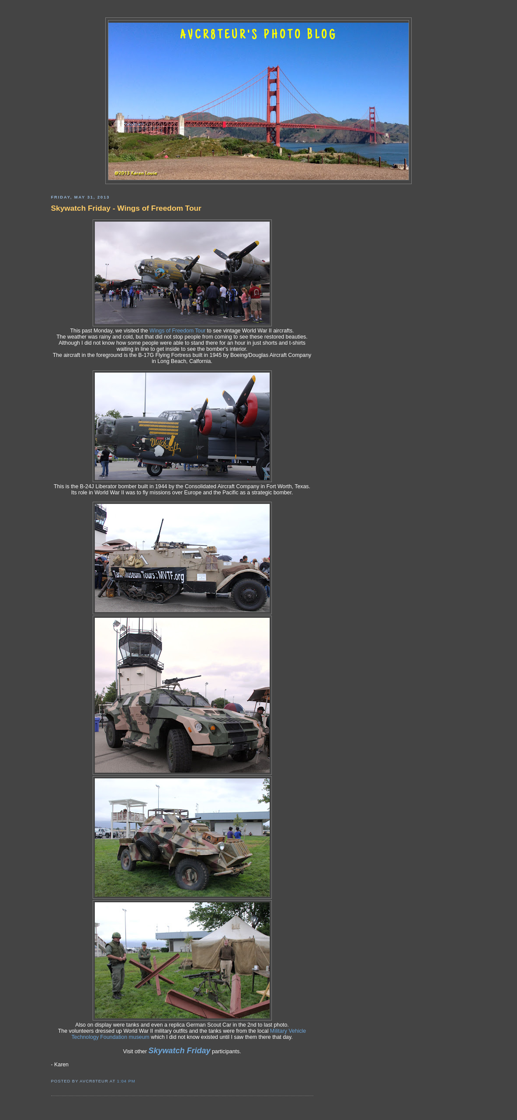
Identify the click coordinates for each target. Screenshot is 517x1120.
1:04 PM (126, 1081)
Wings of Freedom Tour (177, 331)
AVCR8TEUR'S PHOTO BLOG (258, 35)
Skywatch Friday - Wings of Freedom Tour (126, 208)
